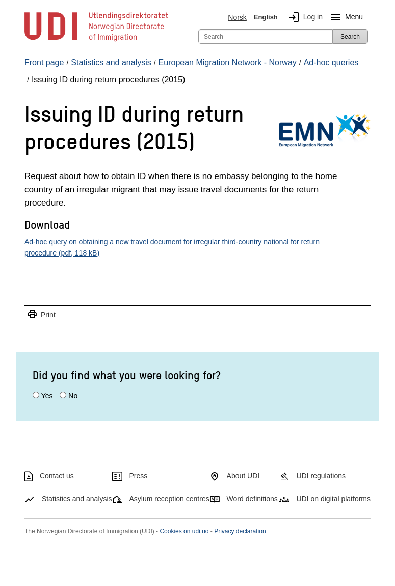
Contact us (57, 476)
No (72, 396)
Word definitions (252, 499)
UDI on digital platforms (333, 499)
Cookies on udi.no (184, 531)
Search (350, 36)
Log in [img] (304, 17)
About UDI (243, 476)
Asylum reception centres (169, 499)
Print (41, 314)
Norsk (237, 17)
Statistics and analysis (77, 499)
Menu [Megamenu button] (345, 17)
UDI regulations (321, 476)
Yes (47, 396)
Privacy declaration (240, 531)
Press (138, 476)
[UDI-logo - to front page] (96, 41)
